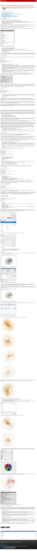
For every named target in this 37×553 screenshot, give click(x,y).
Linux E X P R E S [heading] (18, 1)
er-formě (15, 519)
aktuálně (2, 532)
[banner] (18, 1)
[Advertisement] (18, 3)
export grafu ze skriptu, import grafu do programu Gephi (9, 15)
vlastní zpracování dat (5, 14)
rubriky (2, 538)
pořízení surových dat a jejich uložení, (7, 13)
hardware (2, 535)
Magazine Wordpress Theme (5, 544)
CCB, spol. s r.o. (5, 542)
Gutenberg (27, 21)
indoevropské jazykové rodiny (26, 98)
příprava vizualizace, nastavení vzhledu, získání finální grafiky (10, 16)
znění (19, 21)
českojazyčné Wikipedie (10, 22)
